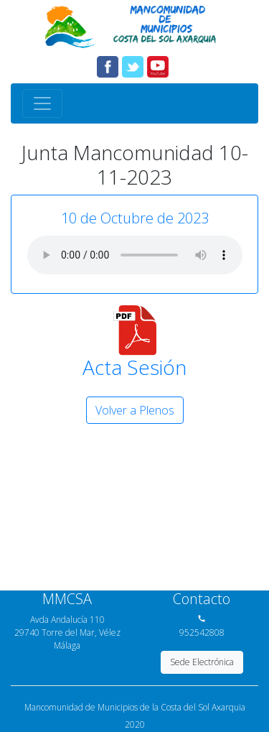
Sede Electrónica (202, 662)
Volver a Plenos (134, 410)
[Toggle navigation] (42, 103)
